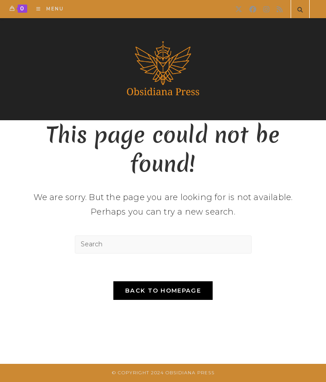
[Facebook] (253, 9)
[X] (239, 9)
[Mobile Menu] (46, 9)
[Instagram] (266, 9)
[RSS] (279, 9)
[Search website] (300, 10)
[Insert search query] (163, 244)
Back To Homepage (163, 290)
